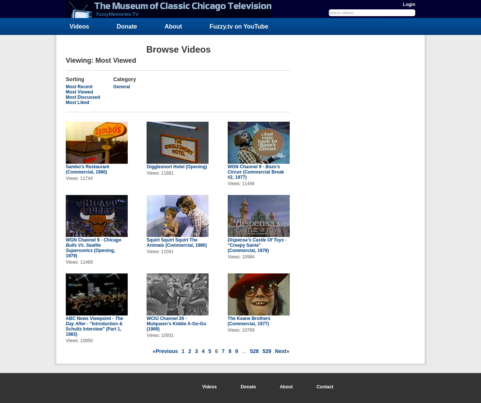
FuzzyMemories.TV (172, 9)
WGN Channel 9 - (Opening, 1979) (93, 247)
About (173, 26)
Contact (324, 386)
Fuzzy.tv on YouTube (239, 26)
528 (254, 351)
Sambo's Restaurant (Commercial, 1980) (87, 169)
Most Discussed (83, 97)
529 (267, 351)
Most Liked (77, 102)
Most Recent (79, 86)
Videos (79, 26)
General (121, 86)
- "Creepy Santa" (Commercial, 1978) (257, 245)
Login (409, 4)
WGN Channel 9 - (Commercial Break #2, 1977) (256, 172)
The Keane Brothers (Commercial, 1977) (249, 321)
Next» (282, 351)
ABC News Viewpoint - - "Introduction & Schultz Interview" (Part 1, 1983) (94, 326)
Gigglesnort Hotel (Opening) (177, 166)
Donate (127, 26)
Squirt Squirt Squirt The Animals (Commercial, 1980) (177, 242)
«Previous (165, 351)
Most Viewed (79, 92)
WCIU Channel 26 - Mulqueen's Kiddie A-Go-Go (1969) (176, 324)
